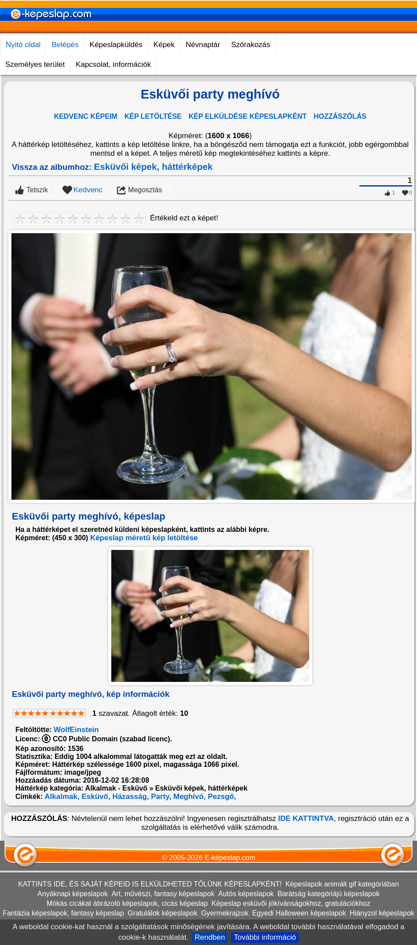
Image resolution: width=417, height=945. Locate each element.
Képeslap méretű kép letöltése (144, 538)
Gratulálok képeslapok (162, 913)
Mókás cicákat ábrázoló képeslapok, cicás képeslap (127, 903)
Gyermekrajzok (225, 913)
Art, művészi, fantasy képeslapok (163, 893)
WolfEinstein (76, 729)
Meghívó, (188, 796)
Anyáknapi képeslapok (72, 893)
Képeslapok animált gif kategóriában (342, 884)
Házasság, (129, 796)
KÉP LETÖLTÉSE (153, 116)
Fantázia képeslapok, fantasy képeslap (63, 913)
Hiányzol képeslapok (382, 913)
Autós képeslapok (246, 893)
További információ (265, 937)
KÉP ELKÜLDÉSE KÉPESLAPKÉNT (248, 116)
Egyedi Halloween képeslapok (299, 913)
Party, (160, 796)
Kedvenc (87, 190)
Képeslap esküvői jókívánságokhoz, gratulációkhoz (291, 903)
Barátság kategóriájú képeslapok (329, 893)
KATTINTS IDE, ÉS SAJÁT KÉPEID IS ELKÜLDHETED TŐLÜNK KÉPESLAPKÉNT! (150, 884)
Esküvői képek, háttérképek (153, 166)
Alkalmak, (61, 796)
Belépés (64, 44)
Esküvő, (95, 796)
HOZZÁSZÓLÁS (340, 116)
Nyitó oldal (23, 44)
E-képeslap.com (230, 857)
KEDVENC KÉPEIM (85, 116)
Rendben (209, 937)
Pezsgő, (221, 796)
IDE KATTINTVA (306, 818)
